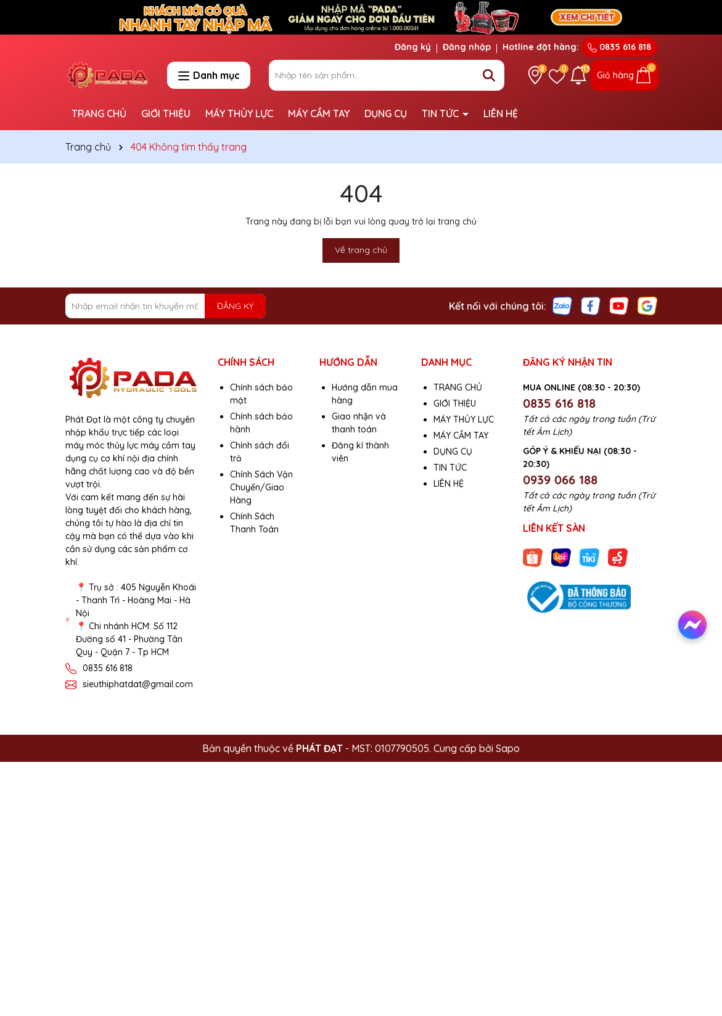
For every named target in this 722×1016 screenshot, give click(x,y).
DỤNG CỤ (385, 113)
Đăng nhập (467, 46)
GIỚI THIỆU (166, 113)
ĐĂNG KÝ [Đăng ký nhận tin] (235, 306)
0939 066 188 (560, 479)
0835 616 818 (619, 46)
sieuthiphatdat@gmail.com (138, 684)
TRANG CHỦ (99, 113)
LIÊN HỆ (500, 113)
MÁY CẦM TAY (319, 113)
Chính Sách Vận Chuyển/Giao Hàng (261, 487)
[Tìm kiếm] (489, 75)
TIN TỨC (441, 113)
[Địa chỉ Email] (165, 306)
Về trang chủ (361, 249)
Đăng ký (413, 46)
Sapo (508, 748)
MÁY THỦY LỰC (239, 113)
